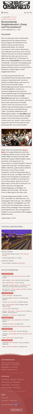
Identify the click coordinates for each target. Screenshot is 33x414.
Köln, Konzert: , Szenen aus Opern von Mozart (17, 290)
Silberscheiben (5, 385)
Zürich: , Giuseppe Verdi (12, 295)
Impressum (4, 400)
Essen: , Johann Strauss (12, 338)
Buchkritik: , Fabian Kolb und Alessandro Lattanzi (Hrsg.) (16, 286)
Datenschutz (13, 400)
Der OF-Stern (15, 385)
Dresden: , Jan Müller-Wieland (15, 302)
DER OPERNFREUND (8, 360)
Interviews (20, 379)
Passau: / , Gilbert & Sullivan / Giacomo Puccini (16, 311)
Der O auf (7, 404)
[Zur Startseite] (16, 5)
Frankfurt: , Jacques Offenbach (15, 331)
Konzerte (14, 17)
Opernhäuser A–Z (6, 382)
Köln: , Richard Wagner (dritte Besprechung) (15, 305)
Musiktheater (5, 379)
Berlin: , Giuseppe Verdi (14, 346)
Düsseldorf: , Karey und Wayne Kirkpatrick (15, 343)
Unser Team (4, 398)
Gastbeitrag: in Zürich (16, 326)
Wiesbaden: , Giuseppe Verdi (13, 315)
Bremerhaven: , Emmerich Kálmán (15, 320)
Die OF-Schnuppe (6, 387)
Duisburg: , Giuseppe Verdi (12, 324)
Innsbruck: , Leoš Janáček (17, 334)
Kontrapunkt (17, 387)
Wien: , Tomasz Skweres (13, 282)
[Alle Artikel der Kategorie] (16, 240)
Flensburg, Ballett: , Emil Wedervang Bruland (15, 298)
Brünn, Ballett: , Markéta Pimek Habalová (16, 280)
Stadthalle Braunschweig (8, 19)
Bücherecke (16, 382)
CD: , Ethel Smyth (10, 308)
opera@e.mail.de (12, 369)
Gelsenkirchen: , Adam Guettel (16, 277)
